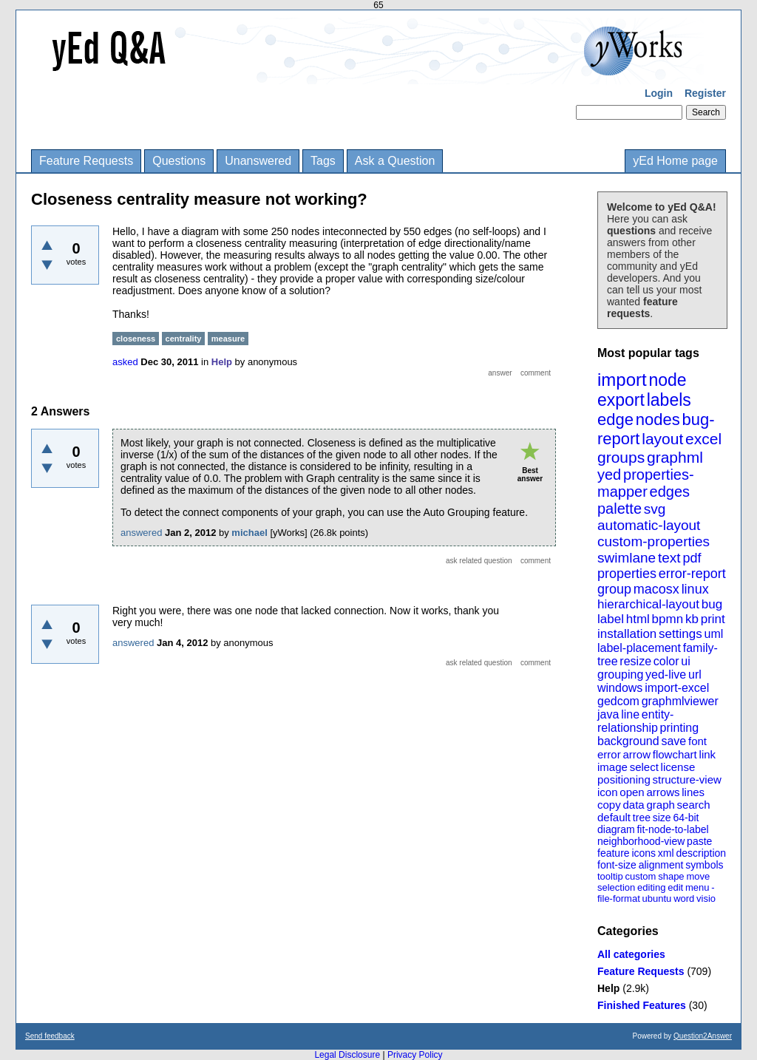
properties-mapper (645, 483)
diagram (616, 829)
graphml (675, 457)
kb (692, 619)
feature (613, 853)
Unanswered (258, 160)
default (614, 817)
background (628, 741)
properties (626, 573)
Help (608, 988)
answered (141, 532)
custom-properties (653, 541)
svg (655, 509)
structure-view (687, 779)
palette (619, 508)
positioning (624, 779)
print (713, 619)
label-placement (639, 648)
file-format (618, 898)
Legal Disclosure (347, 1055)
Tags (323, 160)
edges (670, 491)
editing (651, 887)
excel (703, 438)
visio (706, 898)
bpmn (668, 619)
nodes (658, 419)
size (662, 817)
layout (662, 438)
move (698, 876)
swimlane (626, 557)
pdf (691, 558)
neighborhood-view (641, 841)
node (667, 380)
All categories (631, 954)
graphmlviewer (680, 701)
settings (680, 634)
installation (626, 634)
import (622, 380)
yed (609, 474)
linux (695, 589)
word (683, 898)
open (631, 792)
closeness (135, 338)
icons (643, 853)
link (707, 754)
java (608, 714)
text (669, 557)
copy (609, 804)
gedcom (618, 701)
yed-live (665, 674)
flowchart (675, 754)
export (621, 400)
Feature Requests (86, 160)
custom (640, 876)
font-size (617, 865)
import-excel (677, 688)
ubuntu (657, 898)
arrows (662, 792)
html (638, 619)
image (612, 767)
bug (712, 604)
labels (669, 400)
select (644, 767)
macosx (656, 589)
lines (693, 792)
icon (607, 792)
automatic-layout (648, 525)
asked (125, 361)
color (666, 661)
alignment (661, 865)
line (630, 714)
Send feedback (50, 1036)
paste (699, 841)
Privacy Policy (415, 1055)
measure (228, 338)
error (609, 754)
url (695, 674)
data (633, 804)
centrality (184, 338)
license (678, 767)
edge (615, 419)
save (673, 741)
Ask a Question (395, 160)
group (614, 589)
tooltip (610, 876)
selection (616, 887)
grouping (620, 674)
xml (666, 853)
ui (685, 661)
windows (619, 688)
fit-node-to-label (672, 829)
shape (671, 876)
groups (621, 457)
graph (660, 804)
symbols (704, 865)
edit (675, 887)
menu (697, 887)
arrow (636, 754)
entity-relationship (635, 721)
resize (635, 661)
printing (679, 727)
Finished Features (641, 1005)
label (610, 619)
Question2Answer (702, 1036)
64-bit (686, 817)
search (693, 804)
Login (659, 93)
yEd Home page (675, 160)
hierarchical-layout (648, 604)
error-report (692, 573)
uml (713, 634)
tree (642, 817)
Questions (179, 160)
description (701, 853)
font (697, 741)
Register (705, 93)
